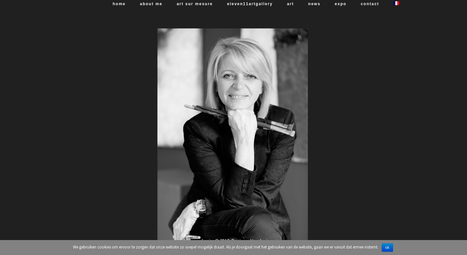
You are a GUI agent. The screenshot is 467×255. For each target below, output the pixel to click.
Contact (370, 4)
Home (119, 4)
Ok (387, 247)
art (290, 4)
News (314, 4)
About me (151, 4)
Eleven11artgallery (250, 4)
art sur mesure (195, 4)
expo (340, 4)
